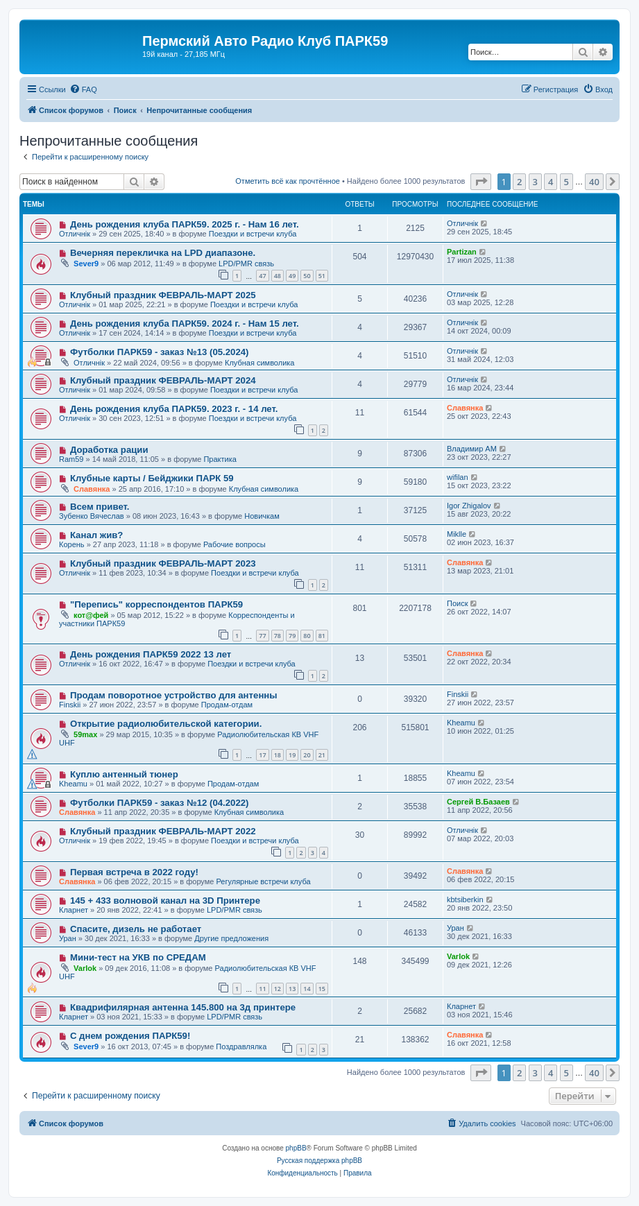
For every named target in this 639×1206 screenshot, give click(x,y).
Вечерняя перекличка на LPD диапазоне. (162, 253)
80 (306, 635)
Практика (219, 459)
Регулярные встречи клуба (263, 881)
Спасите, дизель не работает (135, 929)
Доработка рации (109, 450)
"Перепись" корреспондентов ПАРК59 (156, 604)
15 (321, 988)
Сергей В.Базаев (478, 802)
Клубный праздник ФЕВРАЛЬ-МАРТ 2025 (163, 295)
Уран (67, 938)
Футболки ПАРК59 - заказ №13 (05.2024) (159, 352)
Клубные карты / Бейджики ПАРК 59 (152, 478)
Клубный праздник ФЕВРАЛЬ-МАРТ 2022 (163, 831)
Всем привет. (100, 506)
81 (321, 635)
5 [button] (566, 181)
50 (306, 275)
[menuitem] (83, 89)
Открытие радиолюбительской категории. (166, 723)
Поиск (457, 603)
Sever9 (86, 263)
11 (262, 988)
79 (292, 635)
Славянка (465, 408)
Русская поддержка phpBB (319, 1160)
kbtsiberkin (465, 899)
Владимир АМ (472, 449)
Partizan (462, 252)
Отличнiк (74, 234)
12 (277, 988)
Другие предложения (231, 938)
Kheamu (461, 722)
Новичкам (262, 516)
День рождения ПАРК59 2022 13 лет (150, 654)
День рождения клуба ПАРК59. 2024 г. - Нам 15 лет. (184, 323)
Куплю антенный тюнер (124, 774)
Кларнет (73, 910)
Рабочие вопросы (234, 544)
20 (306, 754)
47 (262, 275)
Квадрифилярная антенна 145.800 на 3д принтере (183, 1007)
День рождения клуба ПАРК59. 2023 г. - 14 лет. (174, 409)
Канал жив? (96, 535)
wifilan (457, 477)
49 (292, 275)
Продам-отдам (227, 704)
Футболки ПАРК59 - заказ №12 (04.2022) (159, 803)
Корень (72, 544)
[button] (480, 181)
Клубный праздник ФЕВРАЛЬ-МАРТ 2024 (163, 380)
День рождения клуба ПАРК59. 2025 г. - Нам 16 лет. (184, 224)
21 (321, 754)
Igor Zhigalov (469, 505)
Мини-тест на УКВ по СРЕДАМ (138, 957)
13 (292, 988)
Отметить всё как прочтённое (287, 181)
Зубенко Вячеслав (91, 516)
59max (85, 734)
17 (262, 754)
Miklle (456, 534)
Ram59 (71, 459)
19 (292, 754)
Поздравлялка (241, 1046)
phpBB (296, 1148)
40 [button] (594, 181)
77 (262, 635)
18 (277, 754)
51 (321, 275)
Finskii (69, 704)
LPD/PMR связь (246, 263)
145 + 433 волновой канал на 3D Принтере (165, 900)
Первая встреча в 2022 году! (134, 872)
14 (306, 988)
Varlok (85, 968)
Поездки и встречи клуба (253, 234)
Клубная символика (260, 363)
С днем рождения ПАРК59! (130, 1036)
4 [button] (550, 181)
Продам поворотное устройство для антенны (174, 695)
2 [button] (519, 181)
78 (277, 635)
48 (277, 275)
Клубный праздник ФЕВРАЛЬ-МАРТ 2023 (163, 563)
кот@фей (91, 615)
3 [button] (535, 181)
